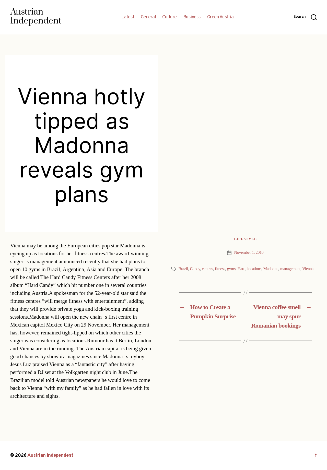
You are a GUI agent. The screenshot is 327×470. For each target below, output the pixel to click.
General (148, 17)
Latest (127, 17)
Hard (242, 268)
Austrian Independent (50, 456)
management (290, 268)
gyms (231, 268)
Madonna (270, 268)
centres (207, 268)
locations (254, 268)
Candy (195, 268)
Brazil (183, 268)
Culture (169, 17)
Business (192, 17)
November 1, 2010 (248, 252)
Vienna (307, 268)
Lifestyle (245, 239)
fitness (220, 268)
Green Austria (220, 17)
